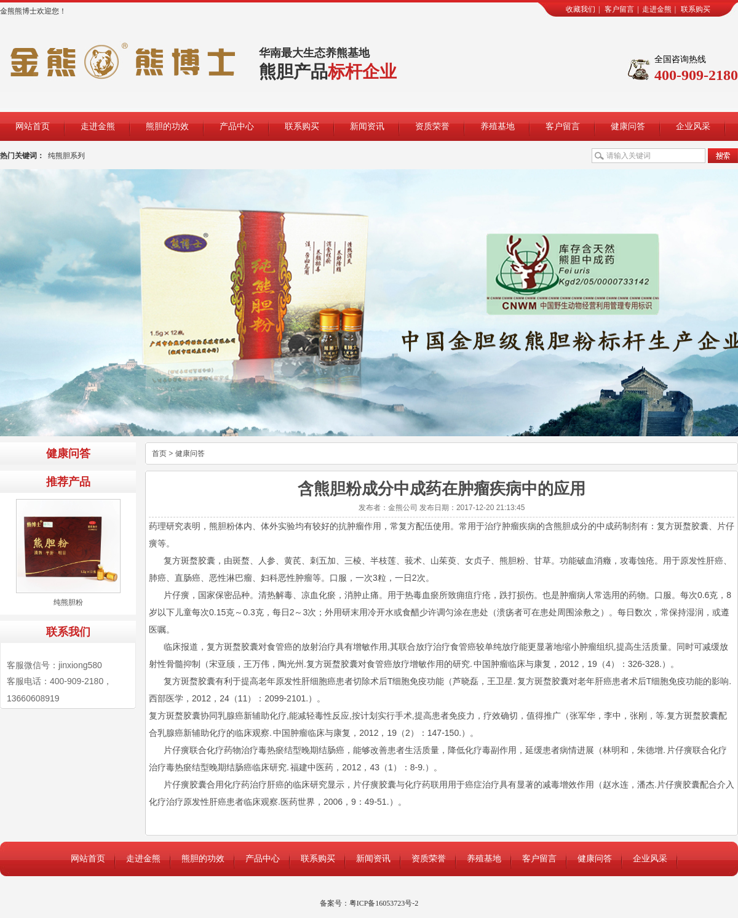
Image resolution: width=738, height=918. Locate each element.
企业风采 (693, 126)
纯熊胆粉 (68, 602)
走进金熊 (657, 9)
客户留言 (619, 9)
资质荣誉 (432, 126)
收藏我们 (580, 9)
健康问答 (628, 126)
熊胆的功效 (167, 126)
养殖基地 (497, 126)
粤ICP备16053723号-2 (384, 903)
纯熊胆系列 (66, 155)
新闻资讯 (367, 126)
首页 (159, 453)
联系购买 (695, 9)
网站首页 (32, 126)
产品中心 (237, 126)
